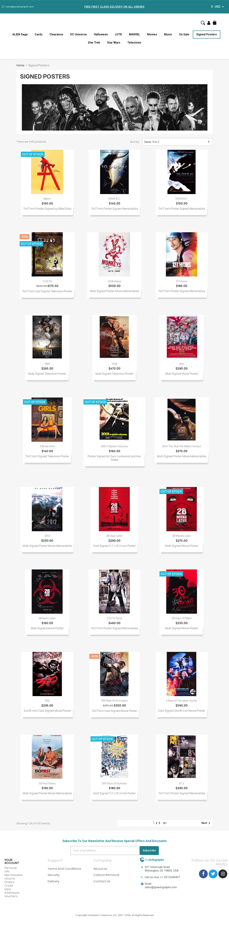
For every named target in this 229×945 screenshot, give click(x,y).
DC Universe (78, 34)
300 (47, 700)
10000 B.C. (114, 198)
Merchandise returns (13, 876)
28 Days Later (114, 535)
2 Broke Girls (47, 446)
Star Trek (94, 42)
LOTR (118, 34)
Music (168, 34)
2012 (47, 535)
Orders (9, 882)
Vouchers (11, 896)
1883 (47, 363)
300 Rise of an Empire (114, 700)
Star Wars (113, 42)
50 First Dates (47, 783)
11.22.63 (47, 281)
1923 (114, 363)
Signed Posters (206, 34)
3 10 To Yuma (114, 618)
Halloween (101, 34)
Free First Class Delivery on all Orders (114, 6)
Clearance (56, 34)
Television (134, 42)
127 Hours (181, 281)
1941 (181, 363)
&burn (47, 198)
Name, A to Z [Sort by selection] (177, 142)
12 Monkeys (114, 281)
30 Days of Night (182, 618)
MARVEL (134, 34)
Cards (38, 34)
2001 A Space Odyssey (114, 446)
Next (206, 823)
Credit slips (8, 887)
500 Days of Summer (114, 783)
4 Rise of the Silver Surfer (181, 700)
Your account (11, 861)
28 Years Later (47, 618)
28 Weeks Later (181, 535)
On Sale (184, 34)
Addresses (11, 893)
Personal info (10, 869)
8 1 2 (181, 783)
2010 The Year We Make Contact (181, 446)
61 (165, 823)
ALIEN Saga (20, 34)
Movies (152, 34)
